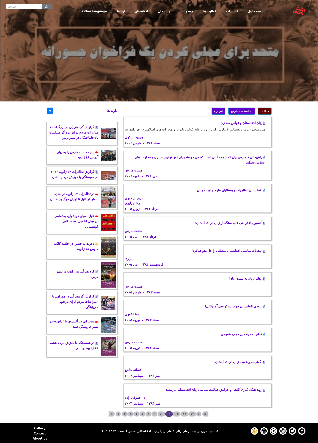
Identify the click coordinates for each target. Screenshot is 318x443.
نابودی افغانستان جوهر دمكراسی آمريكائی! (235, 306)
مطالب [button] (265, 111)
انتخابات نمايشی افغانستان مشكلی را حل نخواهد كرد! (228, 250)
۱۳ (184, 414)
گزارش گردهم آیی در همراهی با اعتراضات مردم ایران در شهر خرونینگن (75, 301)
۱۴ (192, 414)
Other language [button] (95, 11)
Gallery (39, 428)
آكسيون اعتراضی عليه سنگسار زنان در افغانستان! (230, 223)
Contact (40, 433)
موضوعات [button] (186, 11)
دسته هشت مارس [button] (241, 111)
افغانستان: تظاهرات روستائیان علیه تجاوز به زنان (231, 190)
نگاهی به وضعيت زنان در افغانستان (240, 362)
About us (40, 438)
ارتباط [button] (121, 11)
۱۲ (177, 414)
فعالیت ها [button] (210, 11)
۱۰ (161, 414)
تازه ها (111, 110)
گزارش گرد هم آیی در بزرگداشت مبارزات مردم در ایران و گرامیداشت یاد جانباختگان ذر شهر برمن (73, 132)
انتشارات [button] (232, 11)
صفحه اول (256, 11)
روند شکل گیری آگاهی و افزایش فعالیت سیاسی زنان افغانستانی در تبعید (215, 389)
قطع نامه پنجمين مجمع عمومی (242, 334)
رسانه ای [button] (164, 11)
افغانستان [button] (142, 11)
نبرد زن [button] (218, 111)
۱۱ (169, 414)
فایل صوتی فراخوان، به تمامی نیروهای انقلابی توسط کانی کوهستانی (76, 221)
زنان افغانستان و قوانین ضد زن (243, 123)
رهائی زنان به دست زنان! (247, 278)
